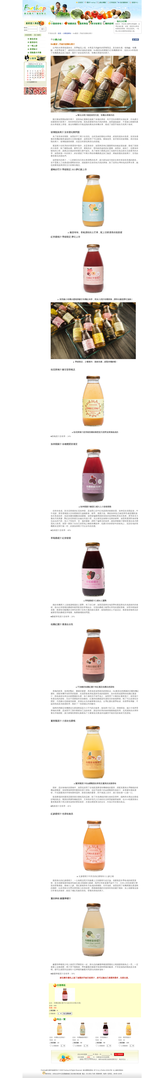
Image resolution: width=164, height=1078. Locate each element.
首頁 (59, 33)
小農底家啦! (67, 33)
